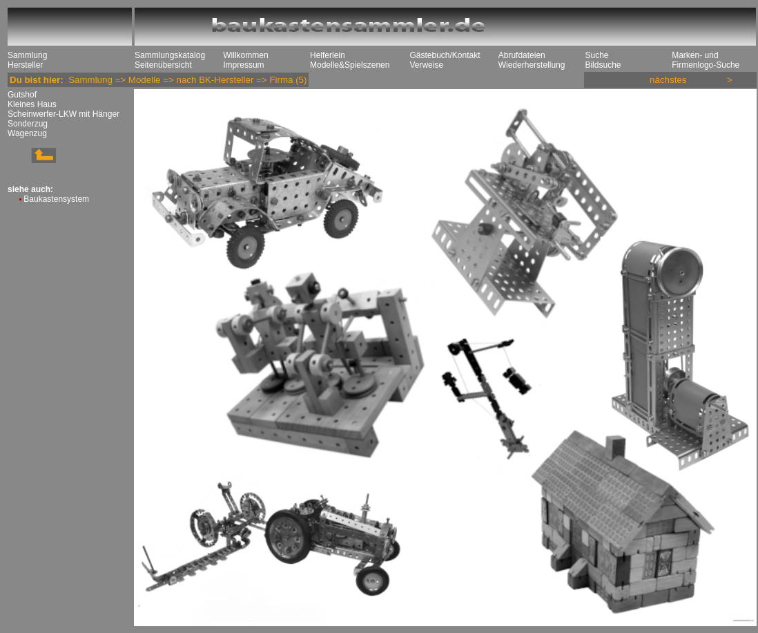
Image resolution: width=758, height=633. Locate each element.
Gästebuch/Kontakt (444, 55)
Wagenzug (27, 133)
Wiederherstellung (531, 65)
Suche (596, 55)
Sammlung (27, 55)
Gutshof (22, 95)
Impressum (243, 65)
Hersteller (25, 65)
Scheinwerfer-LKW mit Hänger (63, 114)
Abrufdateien (521, 55)
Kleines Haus (32, 104)
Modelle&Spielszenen (349, 65)
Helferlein (327, 55)
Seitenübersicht (163, 65)
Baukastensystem (56, 199)
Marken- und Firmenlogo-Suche (705, 60)
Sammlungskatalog (170, 55)
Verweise (426, 65)
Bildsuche (603, 65)
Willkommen (245, 55)
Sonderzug (28, 124)
